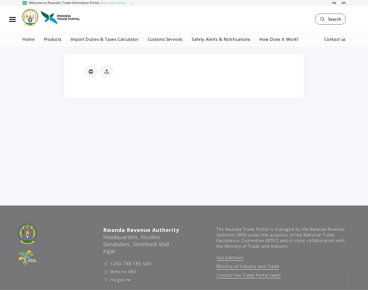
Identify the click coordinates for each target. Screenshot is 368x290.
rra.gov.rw (119, 279)
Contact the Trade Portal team (249, 275)
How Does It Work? (279, 39)
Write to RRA (122, 271)
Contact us (335, 39)
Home (28, 39)
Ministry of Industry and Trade (248, 266)
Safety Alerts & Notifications (221, 39)
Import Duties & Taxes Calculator (105, 39)
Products (53, 39)
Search (330, 19)
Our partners (230, 257)
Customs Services (165, 39)
